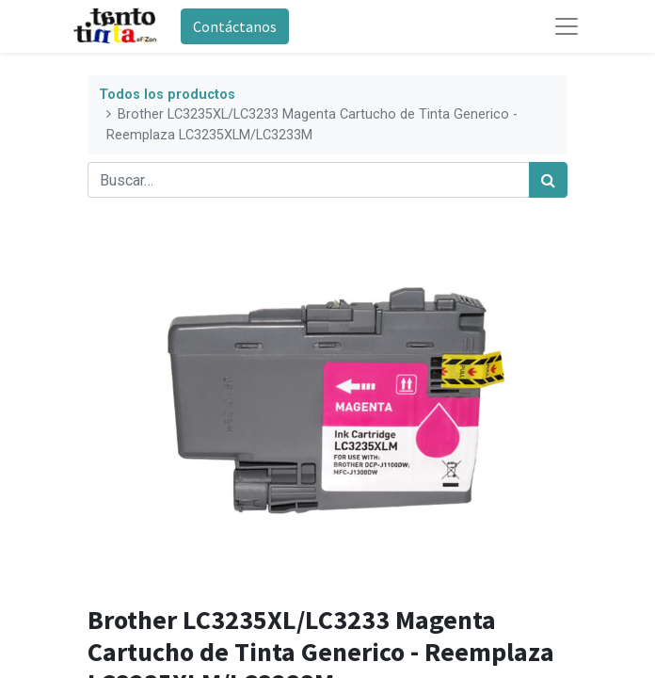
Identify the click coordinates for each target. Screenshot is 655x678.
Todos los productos (167, 95)
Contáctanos (235, 26)
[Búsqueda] (548, 180)
